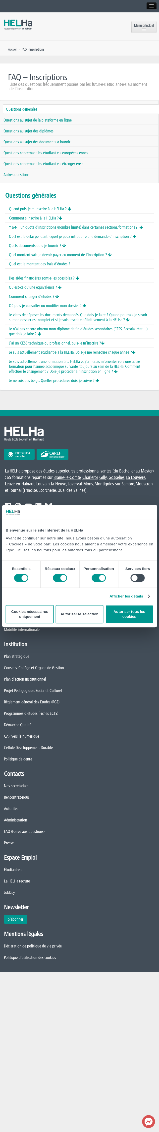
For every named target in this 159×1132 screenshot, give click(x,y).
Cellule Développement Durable (28, 747)
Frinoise (30, 490)
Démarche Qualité (17, 724)
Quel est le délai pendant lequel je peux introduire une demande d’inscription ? (72, 236)
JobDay (9, 892)
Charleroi (90, 477)
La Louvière (135, 477)
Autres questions (16, 174)
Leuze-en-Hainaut (20, 484)
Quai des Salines (71, 490)
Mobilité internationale (22, 629)
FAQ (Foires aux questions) (24, 831)
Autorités (11, 808)
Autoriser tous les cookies (129, 614)
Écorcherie (47, 490)
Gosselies (116, 477)
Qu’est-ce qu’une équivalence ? (35, 287)
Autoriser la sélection (79, 614)
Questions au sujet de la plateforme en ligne (37, 120)
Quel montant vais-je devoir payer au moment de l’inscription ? (60, 254)
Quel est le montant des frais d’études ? (39, 263)
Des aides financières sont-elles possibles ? (44, 278)
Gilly (103, 477)
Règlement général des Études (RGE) (31, 701)
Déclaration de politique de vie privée (33, 945)
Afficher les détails (126, 596)
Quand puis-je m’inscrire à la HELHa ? (40, 208)
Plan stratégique (16, 656)
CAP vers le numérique (21, 736)
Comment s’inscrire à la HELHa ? (35, 218)
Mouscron (144, 484)
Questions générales (21, 109)
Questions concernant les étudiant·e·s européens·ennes (45, 152)
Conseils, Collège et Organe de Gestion (34, 667)
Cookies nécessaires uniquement (29, 614)
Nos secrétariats (16, 785)
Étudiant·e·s (13, 869)
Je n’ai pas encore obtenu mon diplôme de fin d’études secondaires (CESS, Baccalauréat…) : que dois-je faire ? (79, 331)
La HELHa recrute (17, 881)
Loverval (75, 484)
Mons (88, 484)
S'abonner (15, 919)
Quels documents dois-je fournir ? (37, 245)
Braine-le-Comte (67, 477)
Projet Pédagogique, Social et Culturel (33, 690)
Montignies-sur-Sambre (114, 484)
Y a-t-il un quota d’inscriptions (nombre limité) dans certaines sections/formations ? (76, 227)
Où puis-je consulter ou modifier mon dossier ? (47, 305)
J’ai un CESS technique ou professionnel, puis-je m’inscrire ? (57, 343)
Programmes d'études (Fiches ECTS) (31, 713)
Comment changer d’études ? (34, 296)
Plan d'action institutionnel (25, 679)
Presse (9, 842)
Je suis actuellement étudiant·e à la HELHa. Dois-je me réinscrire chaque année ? (72, 352)
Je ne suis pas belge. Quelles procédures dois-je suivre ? (54, 380)
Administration (15, 820)
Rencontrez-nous (17, 797)
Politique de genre (18, 758)
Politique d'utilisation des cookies (30, 957)
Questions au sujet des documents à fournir (36, 141)
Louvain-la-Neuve (51, 484)
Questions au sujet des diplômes (28, 130)
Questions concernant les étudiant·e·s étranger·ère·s (43, 163)
